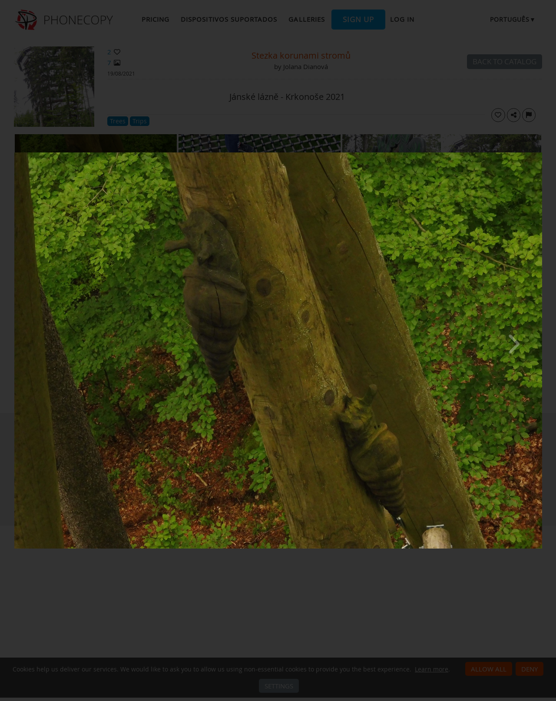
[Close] (540, 154)
